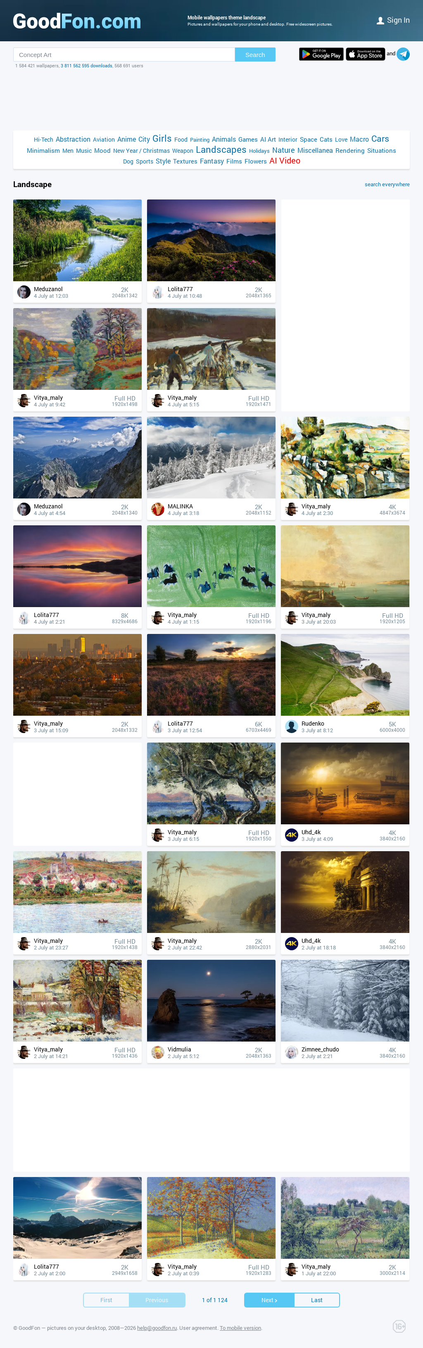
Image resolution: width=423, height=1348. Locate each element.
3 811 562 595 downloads (86, 65)
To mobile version (240, 1327)
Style (163, 161)
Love (341, 139)
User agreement (198, 1327)
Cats (326, 139)
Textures (185, 161)
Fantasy (212, 161)
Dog (128, 161)
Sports (144, 161)
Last (317, 1300)
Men (68, 150)
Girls (162, 138)
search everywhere (387, 184)
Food (181, 139)
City (144, 139)
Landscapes (221, 149)
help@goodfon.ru (157, 1327)
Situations (381, 150)
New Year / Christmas (141, 150)
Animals (224, 139)
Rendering (350, 150)
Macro (359, 139)
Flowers (256, 161)
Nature (283, 150)
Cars (380, 138)
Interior (287, 139)
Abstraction (73, 139)
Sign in (393, 20)
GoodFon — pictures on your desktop (62, 1327)
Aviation (104, 139)
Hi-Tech (43, 139)
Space (308, 139)
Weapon (182, 150)
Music (84, 150)
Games (248, 139)
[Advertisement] (211, 99)
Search (255, 54)
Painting (199, 139)
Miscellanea (315, 150)
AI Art (268, 139)
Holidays (259, 150)
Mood (102, 150)
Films (234, 161)
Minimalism (43, 150)
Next (269, 1300)
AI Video (284, 160)
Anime (126, 139)
